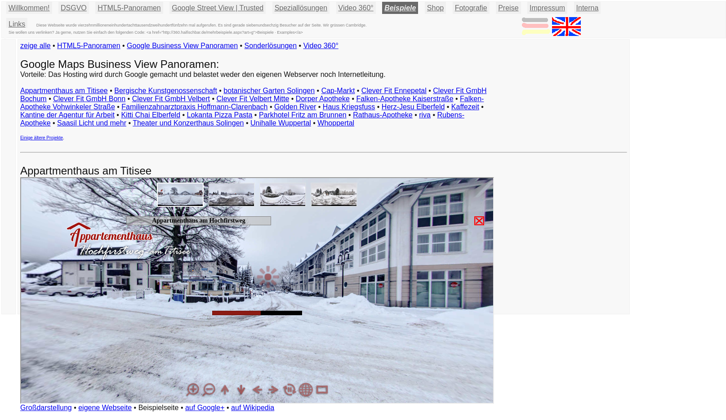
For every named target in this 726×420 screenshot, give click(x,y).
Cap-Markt (338, 90)
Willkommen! (29, 8)
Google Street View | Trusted (217, 8)
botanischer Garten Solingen (269, 90)
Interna (587, 8)
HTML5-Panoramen (129, 8)
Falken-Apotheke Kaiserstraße (404, 99)
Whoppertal (335, 123)
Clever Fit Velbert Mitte (253, 99)
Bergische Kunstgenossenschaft (165, 90)
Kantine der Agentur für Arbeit (67, 115)
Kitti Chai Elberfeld (150, 115)
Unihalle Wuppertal (280, 123)
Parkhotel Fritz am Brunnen (303, 115)
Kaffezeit (465, 107)
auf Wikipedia (252, 407)
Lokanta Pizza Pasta (220, 115)
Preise (508, 8)
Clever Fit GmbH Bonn (89, 99)
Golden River (295, 107)
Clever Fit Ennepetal (394, 90)
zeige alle (35, 45)
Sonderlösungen (271, 45)
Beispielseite (158, 407)
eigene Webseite (105, 407)
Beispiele (400, 8)
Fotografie (471, 8)
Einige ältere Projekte (41, 137)
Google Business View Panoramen (182, 45)
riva (425, 115)
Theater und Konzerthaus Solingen (188, 123)
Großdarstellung (46, 407)
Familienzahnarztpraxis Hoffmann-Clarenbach (194, 107)
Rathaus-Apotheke (383, 115)
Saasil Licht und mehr (91, 123)
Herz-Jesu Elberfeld (413, 107)
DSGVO (74, 8)
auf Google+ (205, 407)
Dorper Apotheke (323, 99)
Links (17, 24)
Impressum (547, 8)
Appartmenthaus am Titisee (64, 90)
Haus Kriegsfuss (349, 107)
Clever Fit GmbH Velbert (171, 99)
